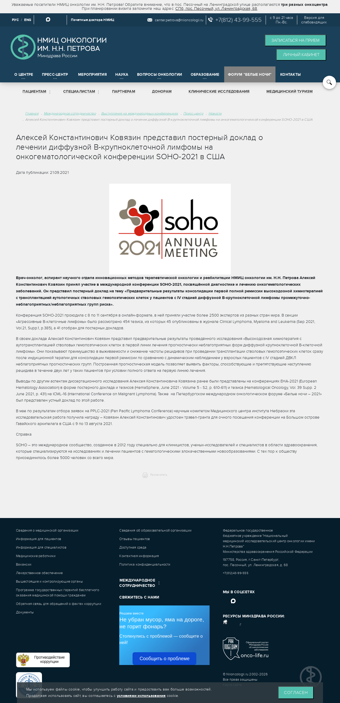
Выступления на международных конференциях (139, 113)
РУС (15, 20)
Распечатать (158, 475)
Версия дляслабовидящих (314, 19)
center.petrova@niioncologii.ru (179, 20)
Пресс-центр (193, 113)
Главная (32, 113)
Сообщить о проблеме (164, 658)
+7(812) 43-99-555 (238, 19)
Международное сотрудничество (70, 113)
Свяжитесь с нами (139, 597)
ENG (27, 20)
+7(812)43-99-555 (235, 573)
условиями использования (141, 695)
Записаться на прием (295, 40)
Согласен (296, 692)
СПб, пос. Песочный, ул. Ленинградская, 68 (216, 8)
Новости (215, 113)
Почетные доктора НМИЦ (92, 20)
